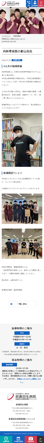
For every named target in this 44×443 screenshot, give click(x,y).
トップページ (6, 36)
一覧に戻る (22, 304)
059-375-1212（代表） (23, 411)
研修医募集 (17, 36)
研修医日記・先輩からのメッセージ (13, 39)
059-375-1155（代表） (23, 425)
